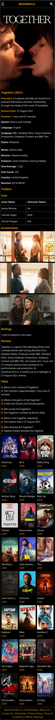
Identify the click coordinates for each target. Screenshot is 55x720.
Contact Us (7, 713)
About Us (45, 709)
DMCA (29, 716)
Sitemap (38, 716)
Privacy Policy (35, 713)
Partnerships (31, 709)
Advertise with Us (13, 709)
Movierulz (27, 4)
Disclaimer (20, 713)
